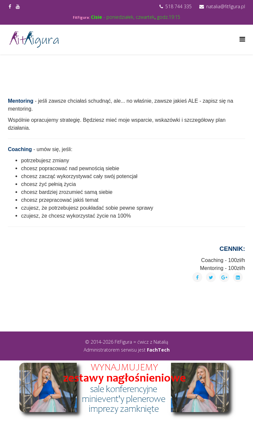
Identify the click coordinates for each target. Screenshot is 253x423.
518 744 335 (178, 6)
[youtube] (18, 6)
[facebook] (10, 6)
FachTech (158, 350)
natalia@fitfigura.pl (225, 6)
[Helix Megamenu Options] (242, 39)
